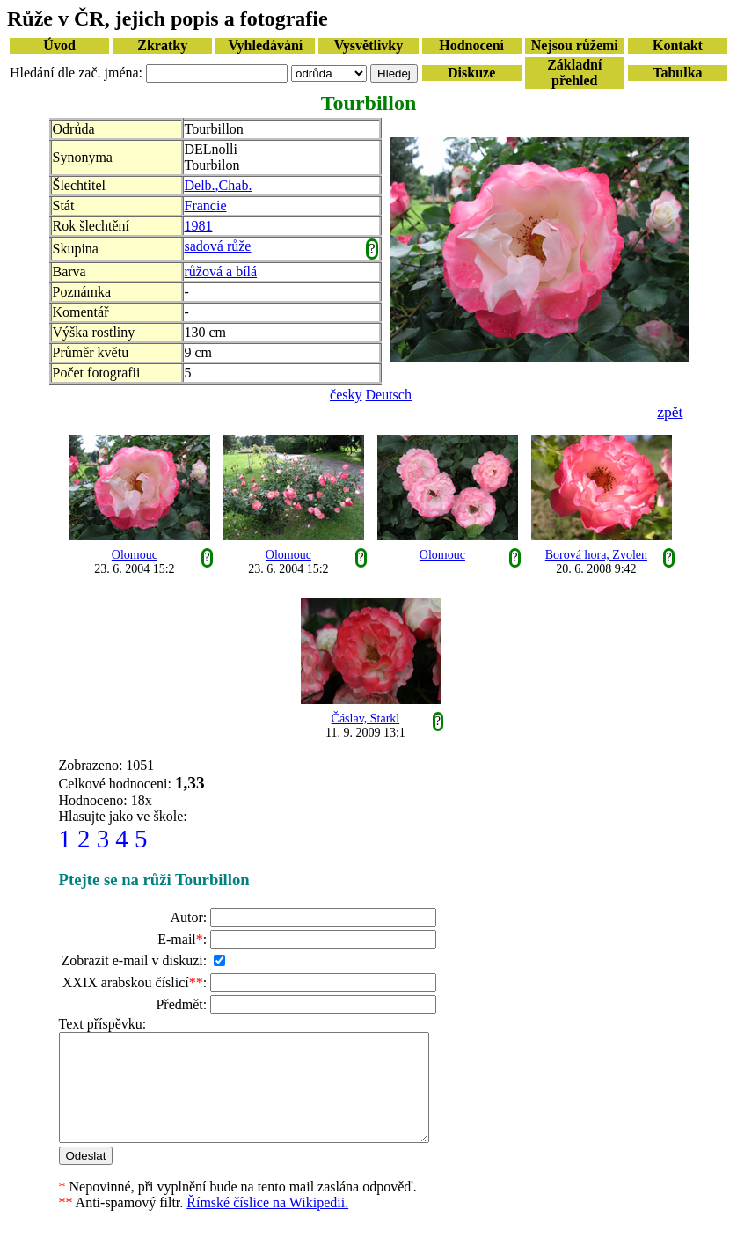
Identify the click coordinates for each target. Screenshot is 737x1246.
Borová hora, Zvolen (596, 554)
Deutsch (389, 394)
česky (345, 394)
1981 (199, 225)
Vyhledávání (265, 45)
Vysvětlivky (369, 45)
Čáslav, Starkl (366, 718)
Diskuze (471, 72)
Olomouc (134, 554)
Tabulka (677, 72)
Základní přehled (574, 72)
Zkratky (162, 45)
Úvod (59, 45)
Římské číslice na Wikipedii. (267, 1223)
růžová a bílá (221, 271)
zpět (669, 412)
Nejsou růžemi (574, 45)
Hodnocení (471, 45)
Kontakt (678, 45)
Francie (206, 205)
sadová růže (218, 245)
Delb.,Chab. (218, 185)
